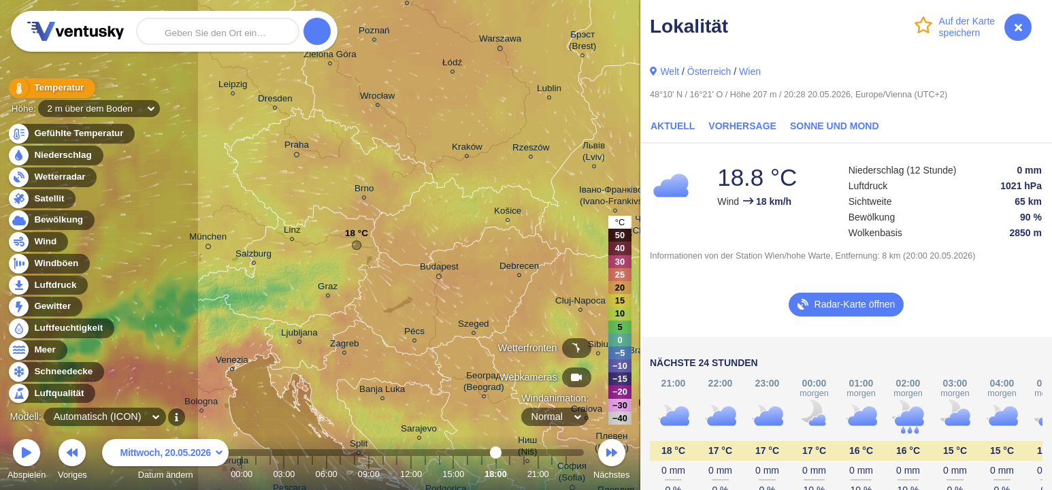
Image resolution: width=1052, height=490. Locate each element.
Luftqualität (51, 394)
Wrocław (377, 98)
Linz (292, 232)
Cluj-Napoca (580, 302)
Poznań (374, 32)
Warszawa (500, 40)
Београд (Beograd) (483, 383)
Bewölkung (50, 220)
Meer (37, 350)
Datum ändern (165, 461)
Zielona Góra (330, 56)
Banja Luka (382, 391)
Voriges (72, 461)
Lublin (549, 90)
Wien (750, 71)
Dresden (275, 100)
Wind (37, 242)
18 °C (356, 236)
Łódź (452, 64)
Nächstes (611, 461)
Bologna (201, 403)
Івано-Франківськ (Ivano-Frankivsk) (615, 197)
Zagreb (344, 345)
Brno (364, 190)
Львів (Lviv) (593, 153)
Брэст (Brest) (582, 42)
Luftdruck (47, 285)
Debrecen (519, 268)
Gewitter (44, 306)
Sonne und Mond (834, 125)
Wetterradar (52, 177)
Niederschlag (55, 155)
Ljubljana (299, 334)
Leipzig (233, 86)
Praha (296, 147)
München (208, 238)
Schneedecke (55, 372)
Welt (669, 71)
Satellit (41, 199)
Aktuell (673, 125)
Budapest (439, 268)
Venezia (232, 362)
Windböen (48, 264)
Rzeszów (531, 149)
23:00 (566, 474)
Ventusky (73, 31)
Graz (328, 288)
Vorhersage (742, 125)
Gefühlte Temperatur (71, 134)
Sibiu (598, 346)
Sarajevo (419, 430)
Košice (507, 213)
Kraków (467, 149)
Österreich (709, 71)
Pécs (414, 333)
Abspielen (26, 461)
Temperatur (51, 88)
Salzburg (253, 255)
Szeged (473, 325)
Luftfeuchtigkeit (60, 328)
